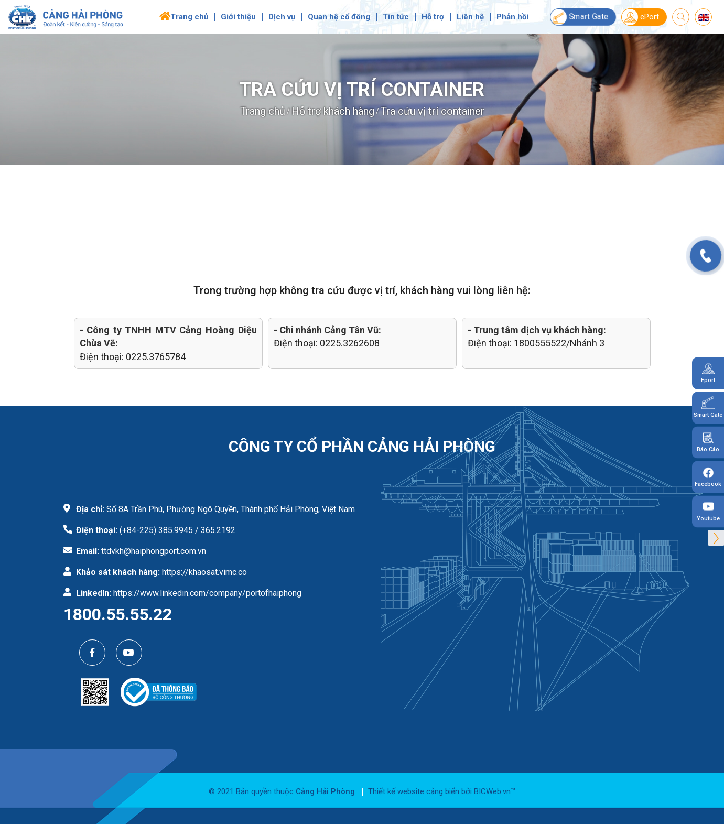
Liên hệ (470, 17)
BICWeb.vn (492, 791)
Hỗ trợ (433, 17)
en (703, 17)
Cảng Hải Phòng (325, 791)
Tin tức (396, 17)
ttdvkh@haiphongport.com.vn (153, 551)
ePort (640, 17)
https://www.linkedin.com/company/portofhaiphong (207, 593)
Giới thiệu (238, 17)
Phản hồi (512, 17)
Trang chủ (189, 17)
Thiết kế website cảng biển (413, 791)
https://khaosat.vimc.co (204, 572)
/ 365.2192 (215, 530)
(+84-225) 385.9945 (156, 530)
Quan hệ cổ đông (339, 17)
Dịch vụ (281, 17)
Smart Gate (579, 17)
